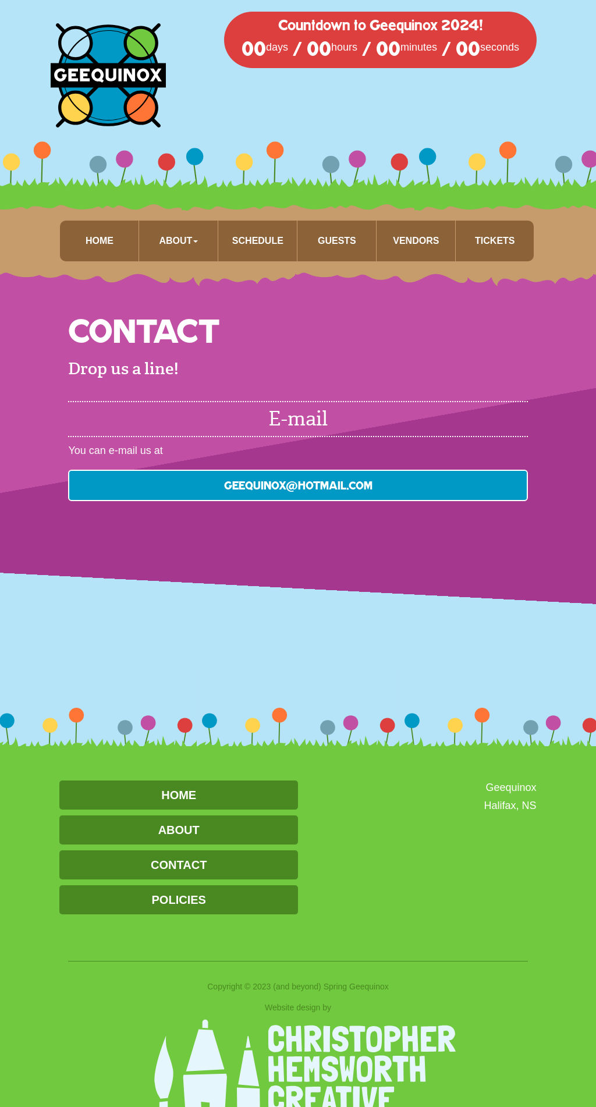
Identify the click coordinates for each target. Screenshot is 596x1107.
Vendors (416, 241)
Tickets (495, 241)
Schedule (257, 241)
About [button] (178, 241)
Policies (179, 899)
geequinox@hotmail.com (155, 485)
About (179, 830)
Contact (179, 864)
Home (99, 241)
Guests (337, 241)
